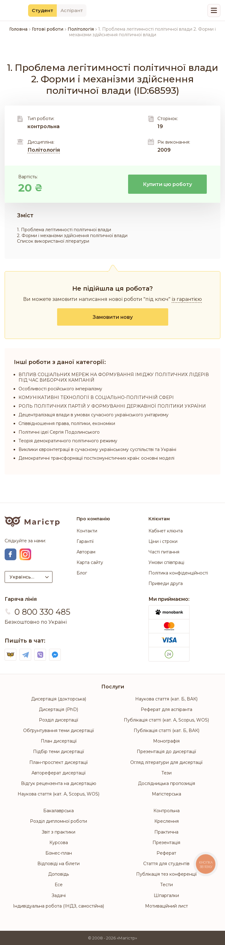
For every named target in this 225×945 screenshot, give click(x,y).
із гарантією (187, 299)
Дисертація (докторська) (58, 699)
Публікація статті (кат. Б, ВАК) (166, 730)
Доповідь (58, 874)
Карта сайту (90, 562)
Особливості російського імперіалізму (60, 389)
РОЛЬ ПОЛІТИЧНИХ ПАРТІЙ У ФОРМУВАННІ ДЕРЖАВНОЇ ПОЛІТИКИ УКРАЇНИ (112, 406)
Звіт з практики (58, 832)
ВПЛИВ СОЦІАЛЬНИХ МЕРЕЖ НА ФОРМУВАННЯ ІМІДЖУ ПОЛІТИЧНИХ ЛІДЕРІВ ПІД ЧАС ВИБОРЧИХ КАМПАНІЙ (114, 377)
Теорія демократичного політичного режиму (68, 441)
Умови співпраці (166, 562)
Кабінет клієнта (165, 531)
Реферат (166, 853)
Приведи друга (165, 583)
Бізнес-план (58, 853)
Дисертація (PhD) (58, 709)
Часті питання (163, 552)
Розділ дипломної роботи (58, 821)
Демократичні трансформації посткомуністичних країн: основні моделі (96, 458)
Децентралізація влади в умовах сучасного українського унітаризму (94, 415)
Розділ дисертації (58, 720)
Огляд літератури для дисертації (166, 762)
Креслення (166, 821)
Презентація (166, 842)
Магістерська (166, 794)
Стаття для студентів (166, 863)
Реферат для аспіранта (166, 709)
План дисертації (59, 741)
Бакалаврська (58, 810)
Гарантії (85, 541)
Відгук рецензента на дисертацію (58, 783)
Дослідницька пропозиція (166, 783)
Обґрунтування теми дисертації (58, 730)
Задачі (59, 895)
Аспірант (71, 10)
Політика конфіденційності (178, 573)
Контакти (87, 531)
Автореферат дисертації (58, 773)
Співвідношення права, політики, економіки (67, 423)
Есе (59, 884)
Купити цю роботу (167, 184)
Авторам (86, 552)
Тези (166, 773)
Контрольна (166, 810)
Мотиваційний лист (166, 906)
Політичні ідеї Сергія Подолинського (59, 432)
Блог (82, 573)
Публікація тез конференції (166, 874)
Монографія (166, 741)
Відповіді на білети (58, 863)
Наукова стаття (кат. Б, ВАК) (166, 699)
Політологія (43, 150)
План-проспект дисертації (58, 762)
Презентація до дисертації (166, 751)
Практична (166, 832)
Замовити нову (113, 317)
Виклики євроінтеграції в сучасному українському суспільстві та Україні (97, 449)
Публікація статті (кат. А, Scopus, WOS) (166, 720)
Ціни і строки (162, 541)
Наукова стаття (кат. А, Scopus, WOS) (58, 794)
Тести (166, 884)
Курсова (58, 842)
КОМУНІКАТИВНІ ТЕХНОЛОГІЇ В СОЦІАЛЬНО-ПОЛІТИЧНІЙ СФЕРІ (96, 397)
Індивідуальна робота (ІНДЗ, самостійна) (58, 906)
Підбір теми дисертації (58, 751)
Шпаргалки (166, 895)
